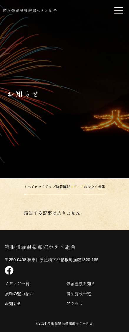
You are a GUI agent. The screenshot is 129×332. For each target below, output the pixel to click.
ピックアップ (45, 186)
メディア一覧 (17, 283)
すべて (29, 186)
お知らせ (13, 303)
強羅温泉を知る (80, 283)
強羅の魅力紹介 (19, 293)
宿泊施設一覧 (78, 293)
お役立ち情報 (94, 186)
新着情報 (63, 186)
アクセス (74, 303)
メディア (77, 186)
